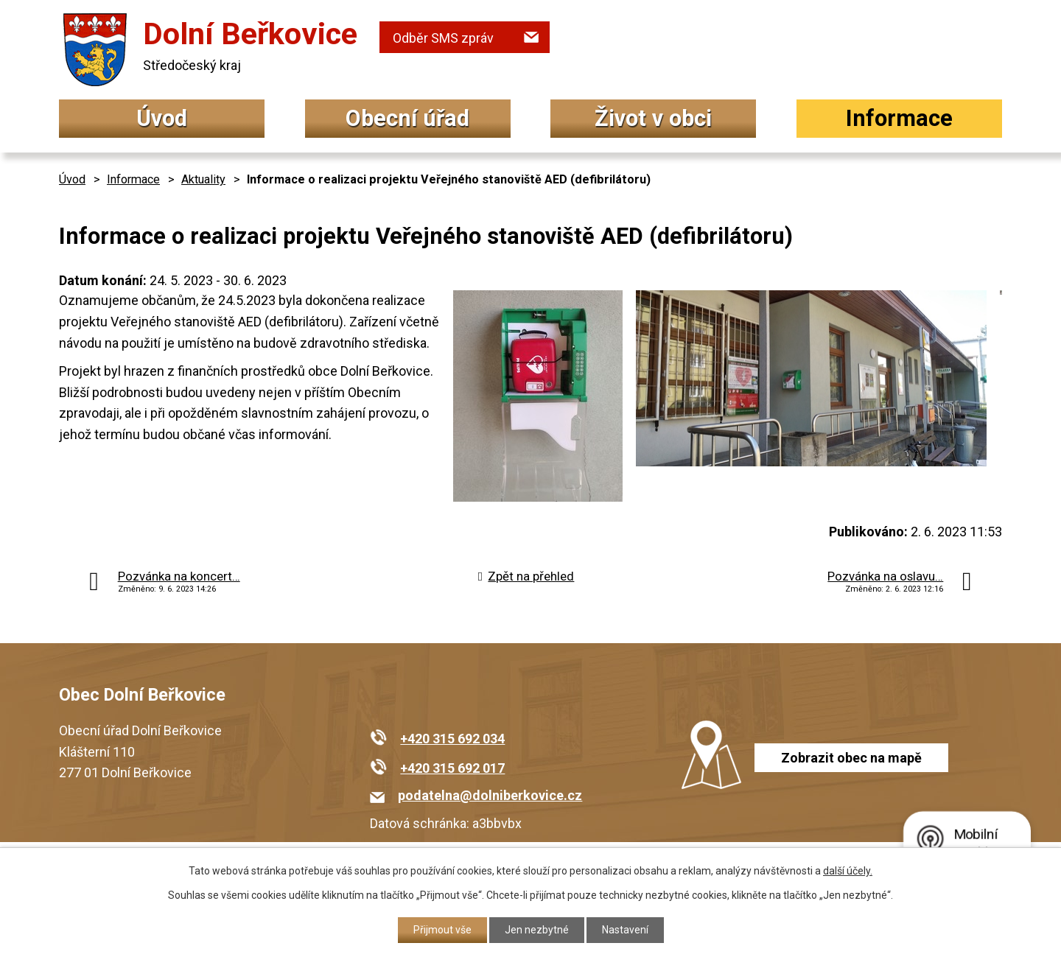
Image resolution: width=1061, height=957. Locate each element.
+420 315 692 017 (452, 768)
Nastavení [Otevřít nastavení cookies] (625, 930)
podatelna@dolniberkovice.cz (490, 795)
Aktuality (203, 179)
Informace (899, 118)
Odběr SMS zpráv (443, 38)
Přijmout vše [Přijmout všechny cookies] (442, 930)
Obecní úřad (407, 118)
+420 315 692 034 (452, 738)
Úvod (161, 118)
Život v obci (653, 118)
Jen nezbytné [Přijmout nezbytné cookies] (537, 930)
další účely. (847, 871)
